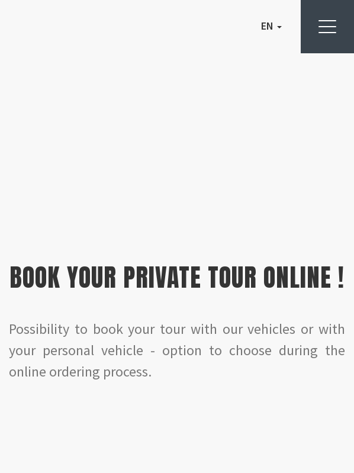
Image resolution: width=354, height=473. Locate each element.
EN (271, 26)
